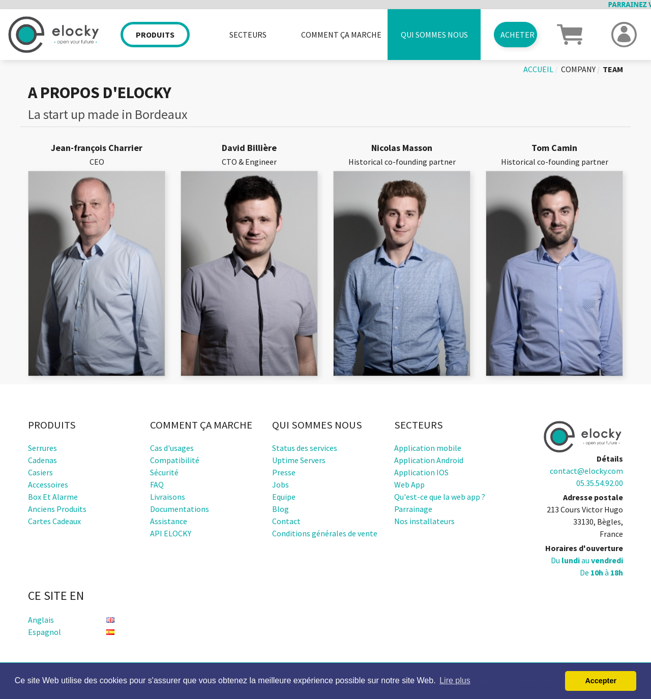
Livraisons (167, 497)
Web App (409, 484)
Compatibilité (174, 460)
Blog (280, 509)
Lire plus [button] (454, 680)
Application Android (428, 460)
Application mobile (427, 448)
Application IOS (421, 472)
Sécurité (164, 472)
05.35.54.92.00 (599, 483)
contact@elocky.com (586, 471)
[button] (569, 33)
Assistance (168, 521)
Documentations (179, 509)
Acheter (517, 34)
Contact (286, 521)
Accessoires (48, 484)
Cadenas (42, 460)
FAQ (157, 484)
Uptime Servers (299, 460)
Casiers (40, 472)
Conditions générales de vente (324, 533)
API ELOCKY (170, 533)
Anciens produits (57, 509)
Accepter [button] (600, 681)
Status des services (304, 448)
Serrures (42, 448)
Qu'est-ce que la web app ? (439, 497)
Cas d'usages (172, 448)
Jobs (280, 484)
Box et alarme (53, 497)
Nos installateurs (424, 521)
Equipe (283, 497)
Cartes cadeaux (54, 521)
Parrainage (413, 509)
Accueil (538, 69)
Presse (283, 472)
